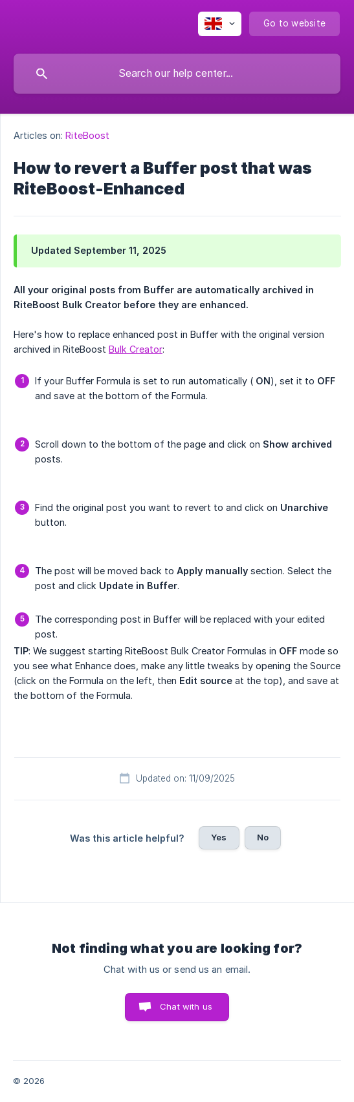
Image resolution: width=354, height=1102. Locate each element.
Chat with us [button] (186, 1006)
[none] (219, 24)
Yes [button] (219, 837)
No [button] (263, 837)
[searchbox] (177, 74)
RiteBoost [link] (87, 135)
